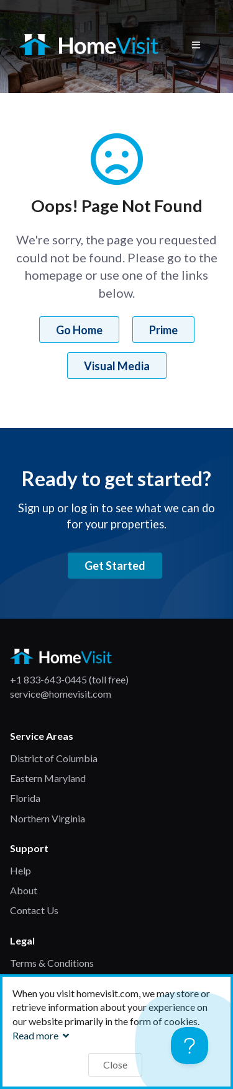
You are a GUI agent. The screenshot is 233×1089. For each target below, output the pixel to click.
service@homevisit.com (60, 694)
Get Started (115, 565)
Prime (163, 330)
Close (115, 1064)
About (23, 890)
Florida (25, 798)
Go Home (79, 330)
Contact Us (34, 910)
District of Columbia (54, 758)
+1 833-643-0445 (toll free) (69, 679)
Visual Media (117, 366)
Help (20, 870)
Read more (42, 1035)
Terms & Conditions (52, 963)
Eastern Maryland (48, 778)
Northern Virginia (47, 818)
